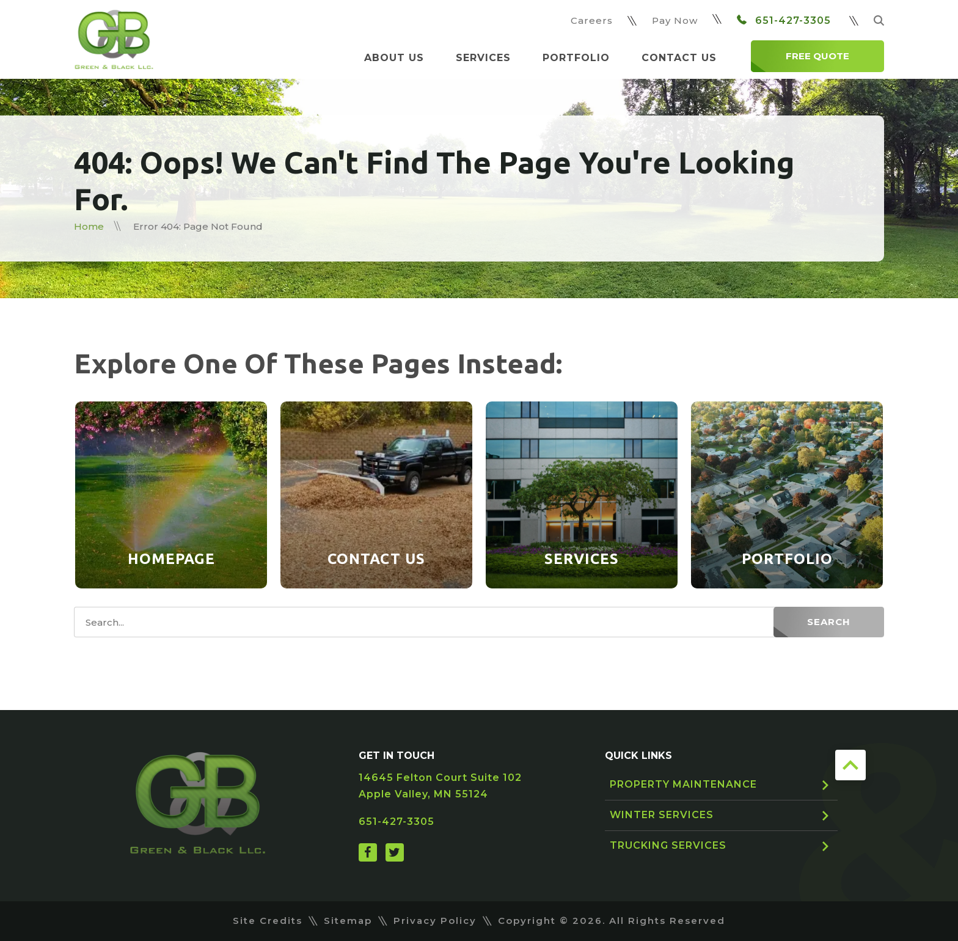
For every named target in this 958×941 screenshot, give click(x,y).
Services (483, 58)
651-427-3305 (784, 20)
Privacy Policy (435, 920)
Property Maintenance (683, 784)
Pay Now (675, 20)
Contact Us (679, 58)
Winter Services (662, 815)
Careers (592, 20)
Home (89, 226)
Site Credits (267, 920)
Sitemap (348, 920)
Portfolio (576, 58)
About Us (394, 58)
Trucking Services (668, 845)
